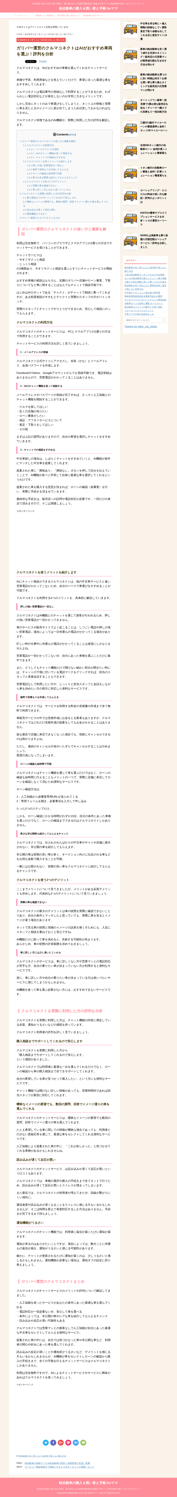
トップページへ (21, 15)
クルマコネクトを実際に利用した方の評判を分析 (45, 193)
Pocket (42, 61)
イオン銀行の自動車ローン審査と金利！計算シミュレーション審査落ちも (153, 171)
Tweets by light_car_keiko (140, 326)
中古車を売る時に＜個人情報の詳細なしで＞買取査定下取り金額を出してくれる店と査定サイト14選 (153, 31)
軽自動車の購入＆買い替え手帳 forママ (88, 8)
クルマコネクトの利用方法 (38, 145)
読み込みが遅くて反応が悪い (39, 209)
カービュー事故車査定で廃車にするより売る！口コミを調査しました (59, 1467)
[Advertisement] (64, 537)
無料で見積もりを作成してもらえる (48, 169)
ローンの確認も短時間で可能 (44, 173)
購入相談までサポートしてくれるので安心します (49, 197)
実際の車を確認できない (42, 185)
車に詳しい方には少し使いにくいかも (49, 189)
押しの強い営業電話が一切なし (45, 165)
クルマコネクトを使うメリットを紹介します (47, 161)
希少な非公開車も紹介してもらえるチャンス (52, 177)
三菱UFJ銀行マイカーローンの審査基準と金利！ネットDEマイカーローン (154, 126)
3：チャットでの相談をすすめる (46, 157)
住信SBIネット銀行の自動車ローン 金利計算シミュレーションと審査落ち (153, 149)
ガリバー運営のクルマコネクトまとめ (40, 218)
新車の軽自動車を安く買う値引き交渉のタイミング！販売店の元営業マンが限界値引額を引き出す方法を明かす (153, 57)
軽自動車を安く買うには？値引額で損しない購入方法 (42, 1456)
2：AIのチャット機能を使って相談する (49, 153)
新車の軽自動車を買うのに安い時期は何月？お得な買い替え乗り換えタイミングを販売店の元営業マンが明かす (153, 82)
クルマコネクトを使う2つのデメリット (44, 181)
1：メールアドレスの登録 (42, 149)
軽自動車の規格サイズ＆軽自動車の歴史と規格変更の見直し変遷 (57, 1463)
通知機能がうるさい (35, 213)
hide (72, 134)
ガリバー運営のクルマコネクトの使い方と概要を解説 (48, 141)
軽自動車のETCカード (93, 15)
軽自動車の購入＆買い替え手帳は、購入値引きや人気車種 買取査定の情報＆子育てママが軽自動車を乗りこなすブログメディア (88, 1489)
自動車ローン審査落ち (45, 15)
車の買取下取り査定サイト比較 (69, 16)
